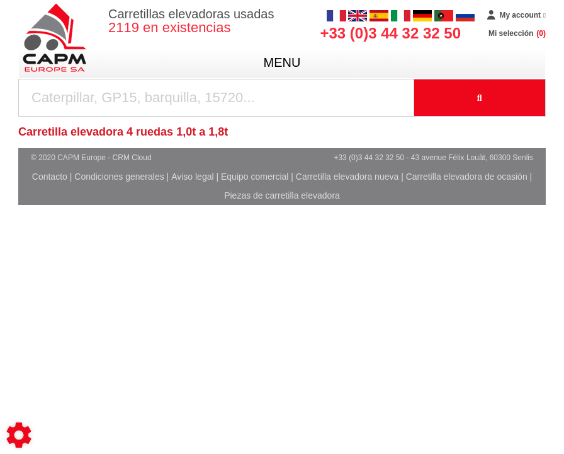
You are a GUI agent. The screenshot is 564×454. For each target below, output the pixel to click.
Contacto (49, 177)
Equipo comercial (254, 177)
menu (282, 62)
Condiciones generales (119, 177)
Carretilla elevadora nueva (347, 177)
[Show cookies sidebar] (18, 435)
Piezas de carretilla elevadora (282, 195)
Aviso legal (192, 177)
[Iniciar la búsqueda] (480, 98)
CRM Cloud (132, 157)
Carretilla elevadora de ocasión (466, 177)
